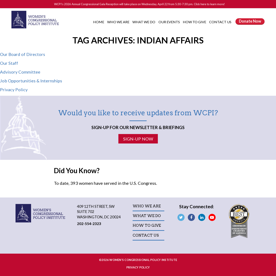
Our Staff (9, 63)
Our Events (169, 22)
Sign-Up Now (138, 138)
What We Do (144, 22)
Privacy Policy (14, 89)
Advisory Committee (20, 71)
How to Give (195, 22)
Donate (250, 21)
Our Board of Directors (22, 54)
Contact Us (220, 22)
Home (98, 22)
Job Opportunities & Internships (31, 80)
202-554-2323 (89, 223)
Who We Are (118, 22)
